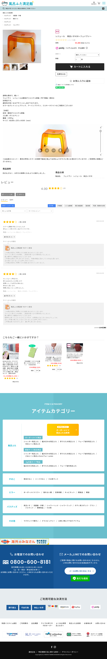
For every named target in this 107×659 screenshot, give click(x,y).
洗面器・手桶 (17, 15)
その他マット (53, 479)
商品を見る (16, 381)
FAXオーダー (48, 625)
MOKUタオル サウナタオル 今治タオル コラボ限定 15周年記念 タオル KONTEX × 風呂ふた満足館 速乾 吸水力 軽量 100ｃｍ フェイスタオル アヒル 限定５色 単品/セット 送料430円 (11, 367)
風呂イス (15, 18)
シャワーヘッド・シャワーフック (59, 505)
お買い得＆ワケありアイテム (69, 521)
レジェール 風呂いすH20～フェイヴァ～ (23, 291)
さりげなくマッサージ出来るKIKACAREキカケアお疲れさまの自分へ (75, 356)
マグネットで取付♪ (31, 521)
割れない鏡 (47, 492)
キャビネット (70, 492)
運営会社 (32, 652)
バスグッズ (7, 15)
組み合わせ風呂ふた (49, 441)
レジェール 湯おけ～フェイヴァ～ (20, 232)
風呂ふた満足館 (8, 13)
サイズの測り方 (47, 623)
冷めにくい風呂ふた (32, 444)
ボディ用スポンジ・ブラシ (85, 505)
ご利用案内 (24, 623)
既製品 (80, 492)
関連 (87, 492)
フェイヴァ (16, 25)
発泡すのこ (28, 479)
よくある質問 (61, 623)
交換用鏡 (58, 492)
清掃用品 (40, 508)
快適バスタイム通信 (9, 623)
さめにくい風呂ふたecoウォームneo (39, 456)
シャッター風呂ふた (31, 441)
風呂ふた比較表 (75, 623)
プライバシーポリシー (70, 652)
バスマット (29, 508)
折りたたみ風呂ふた (67, 441)
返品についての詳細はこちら (66, 84)
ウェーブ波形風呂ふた (86, 441)
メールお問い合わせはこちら (80, 571)
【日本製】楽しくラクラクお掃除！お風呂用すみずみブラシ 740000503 (53, 359)
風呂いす (27, 505)
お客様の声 (88, 623)
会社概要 (34, 623)
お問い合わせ (100, 623)
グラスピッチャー (48, 521)
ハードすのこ (40, 479)
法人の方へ (60, 625)
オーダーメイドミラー (32, 492)
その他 (49, 508)
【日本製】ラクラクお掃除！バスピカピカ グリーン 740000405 (32, 363)
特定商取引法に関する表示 (48, 652)
